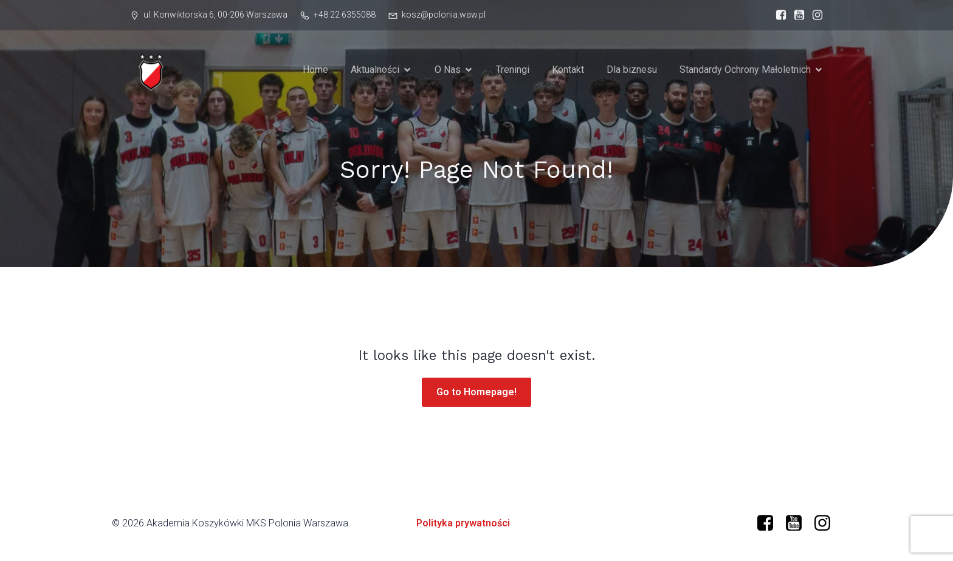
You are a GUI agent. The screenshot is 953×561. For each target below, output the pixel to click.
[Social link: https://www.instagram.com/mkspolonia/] (814, 15)
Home (315, 69)
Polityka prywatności (463, 523)
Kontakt (568, 69)
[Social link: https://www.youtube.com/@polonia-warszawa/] (798, 523)
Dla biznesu (632, 69)
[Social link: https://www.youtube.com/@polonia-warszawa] (796, 15)
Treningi (512, 69)
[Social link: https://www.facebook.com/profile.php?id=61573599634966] (778, 15)
